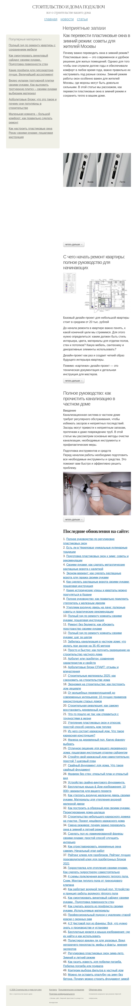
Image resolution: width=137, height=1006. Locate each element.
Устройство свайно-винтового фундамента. (96, 782)
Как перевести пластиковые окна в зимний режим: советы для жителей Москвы (96, 41)
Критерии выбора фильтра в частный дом (95, 970)
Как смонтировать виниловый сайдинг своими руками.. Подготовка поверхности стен (28, 60)
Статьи (82, 19)
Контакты (53, 990)
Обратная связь (95, 990)
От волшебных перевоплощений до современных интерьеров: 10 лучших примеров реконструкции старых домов (94, 697)
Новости (67, 19)
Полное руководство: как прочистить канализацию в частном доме (89, 398)
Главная (50, 19)
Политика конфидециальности (62, 994)
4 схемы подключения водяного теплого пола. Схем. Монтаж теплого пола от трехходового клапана (96, 880)
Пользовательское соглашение (71, 990)
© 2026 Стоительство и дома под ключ (26, 990)
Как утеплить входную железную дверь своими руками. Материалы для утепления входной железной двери (96, 799)
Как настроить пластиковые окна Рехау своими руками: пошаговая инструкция (31, 133)
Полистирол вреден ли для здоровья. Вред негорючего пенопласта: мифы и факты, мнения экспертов (95, 944)
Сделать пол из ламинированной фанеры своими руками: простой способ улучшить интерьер (93, 838)
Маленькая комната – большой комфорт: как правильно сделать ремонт (30, 118)
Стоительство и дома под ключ (68, 6)
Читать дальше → (74, 244)
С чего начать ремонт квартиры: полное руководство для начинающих (94, 262)
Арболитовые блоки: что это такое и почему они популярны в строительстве (33, 103)
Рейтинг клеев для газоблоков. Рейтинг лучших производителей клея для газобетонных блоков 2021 (97, 859)
